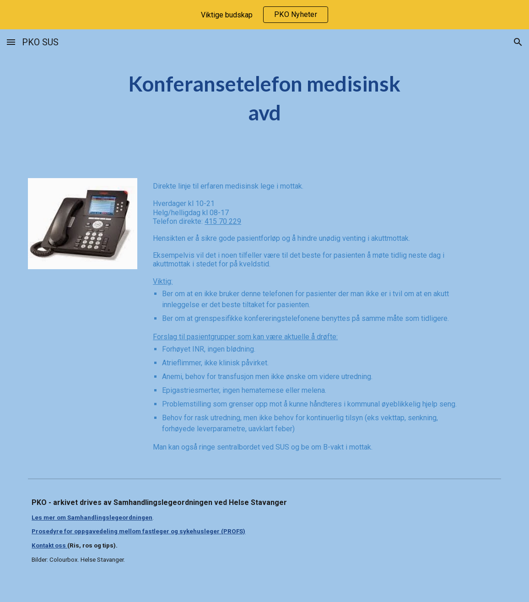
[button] (11, 41)
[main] (264, 98)
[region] (264, 14)
